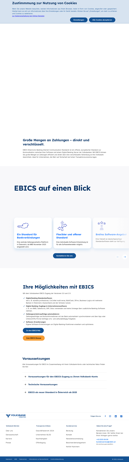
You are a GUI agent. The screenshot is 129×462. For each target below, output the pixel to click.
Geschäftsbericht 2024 (45, 431)
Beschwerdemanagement (76, 443)
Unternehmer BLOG (43, 435)
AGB (15, 459)
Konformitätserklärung (57, 459)
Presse (8, 443)
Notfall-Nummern (73, 447)
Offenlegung (41, 443)
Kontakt (69, 435)
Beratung (69, 431)
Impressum (9, 459)
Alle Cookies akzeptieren (102, 20)
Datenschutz (23, 459)
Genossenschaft (12, 435)
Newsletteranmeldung (74, 439)
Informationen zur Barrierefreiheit (38, 459)
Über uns (9, 431)
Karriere (9, 439)
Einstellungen (78, 20)
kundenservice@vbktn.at (106, 442)
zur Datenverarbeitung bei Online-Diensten (28, 16)
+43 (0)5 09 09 (102, 439)
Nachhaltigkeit (41, 439)
